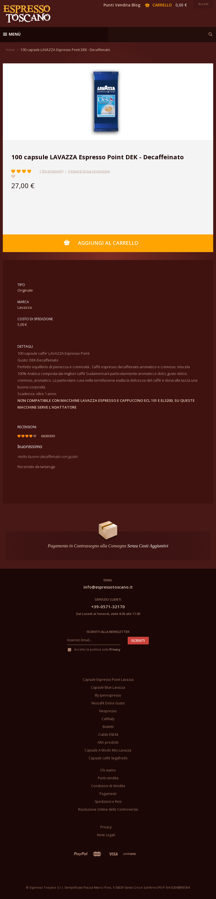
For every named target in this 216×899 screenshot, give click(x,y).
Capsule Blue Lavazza (108, 687)
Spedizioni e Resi (108, 801)
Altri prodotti (108, 742)
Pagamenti (108, 793)
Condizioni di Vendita (108, 785)
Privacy (114, 649)
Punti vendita (108, 778)
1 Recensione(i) (51, 171)
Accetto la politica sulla (93, 649)
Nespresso (108, 711)
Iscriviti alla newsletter (108, 632)
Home (10, 49)
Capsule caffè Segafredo (108, 758)
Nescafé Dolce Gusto (108, 703)
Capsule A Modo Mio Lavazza (108, 750)
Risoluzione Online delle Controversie (108, 809)
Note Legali (106, 835)
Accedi (203, 4)
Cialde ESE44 (108, 734)
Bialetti (108, 726)
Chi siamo (108, 770)
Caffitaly (108, 718)
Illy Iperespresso (108, 695)
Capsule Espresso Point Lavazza (108, 679)
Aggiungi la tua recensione (89, 171)
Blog (136, 5)
